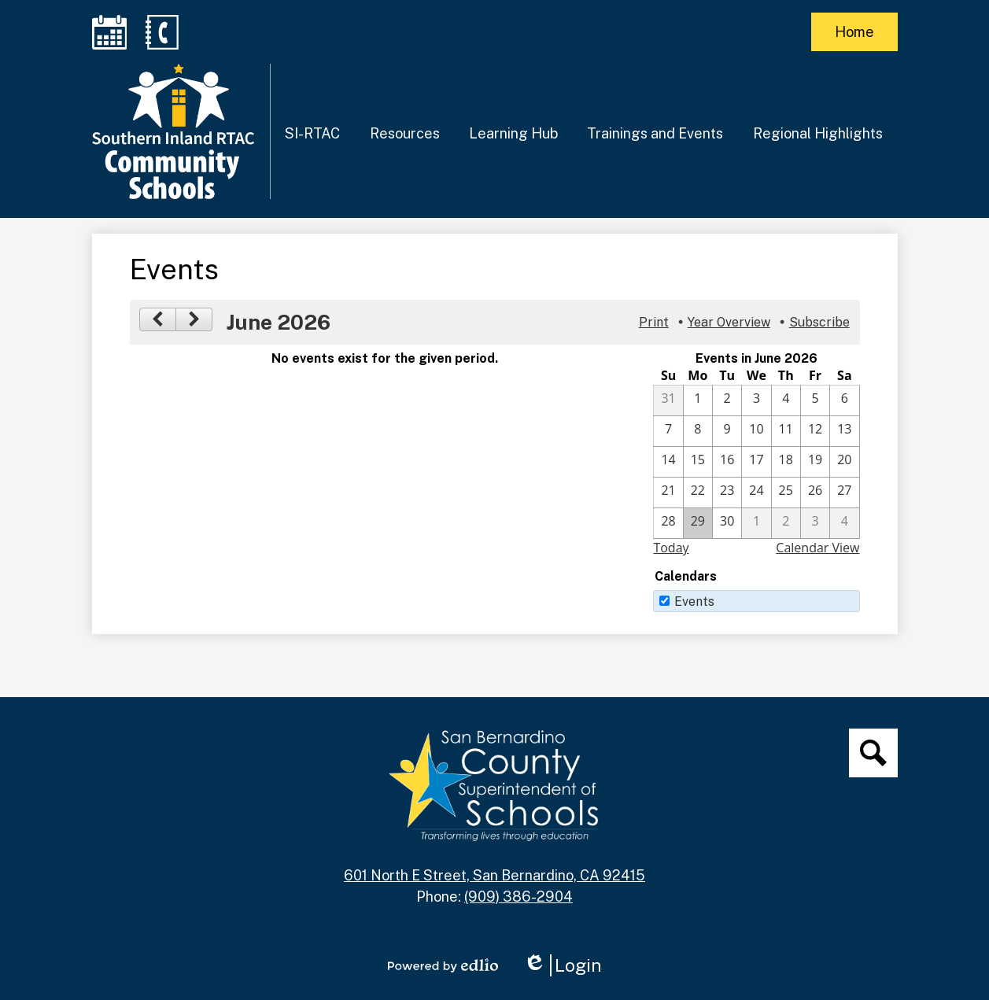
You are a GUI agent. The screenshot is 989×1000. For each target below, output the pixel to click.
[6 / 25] (786, 492)
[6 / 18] (786, 462)
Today (670, 547)
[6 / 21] (668, 492)
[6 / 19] (815, 462)
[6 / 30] (727, 523)
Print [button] (654, 322)
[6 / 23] (727, 492)
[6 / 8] (698, 431)
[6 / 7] (668, 431)
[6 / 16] (727, 462)
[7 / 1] (756, 523)
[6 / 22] (698, 492)
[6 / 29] (698, 523)
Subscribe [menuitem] (819, 322)
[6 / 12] (815, 431)
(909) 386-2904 (518, 896)
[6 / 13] (844, 431)
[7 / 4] (844, 523)
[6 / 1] (698, 400)
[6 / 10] (756, 431)
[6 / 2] (727, 400)
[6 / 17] (756, 462)
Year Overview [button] (729, 322)
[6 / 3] (756, 400)
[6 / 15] (698, 462)
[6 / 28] (668, 523)
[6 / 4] (786, 400)
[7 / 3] (815, 523)
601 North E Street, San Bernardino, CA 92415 (494, 875)
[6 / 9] (727, 431)
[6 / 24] (756, 492)
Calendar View (817, 547)
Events (694, 601)
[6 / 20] (844, 462)
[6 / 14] (668, 462)
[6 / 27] (844, 492)
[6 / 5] (815, 400)
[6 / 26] (815, 492)
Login (562, 965)
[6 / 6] (844, 400)
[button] (312, 133)
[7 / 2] (786, 523)
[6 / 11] (786, 431)
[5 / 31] (668, 400)
